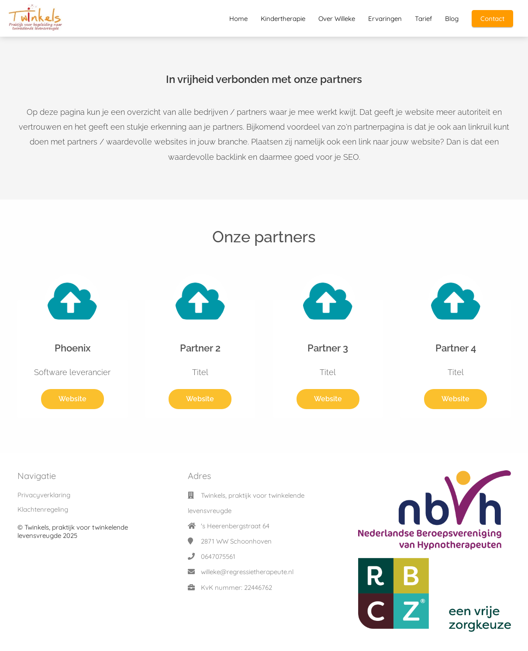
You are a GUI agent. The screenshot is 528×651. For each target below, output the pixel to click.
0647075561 (218, 556)
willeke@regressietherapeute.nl (247, 572)
